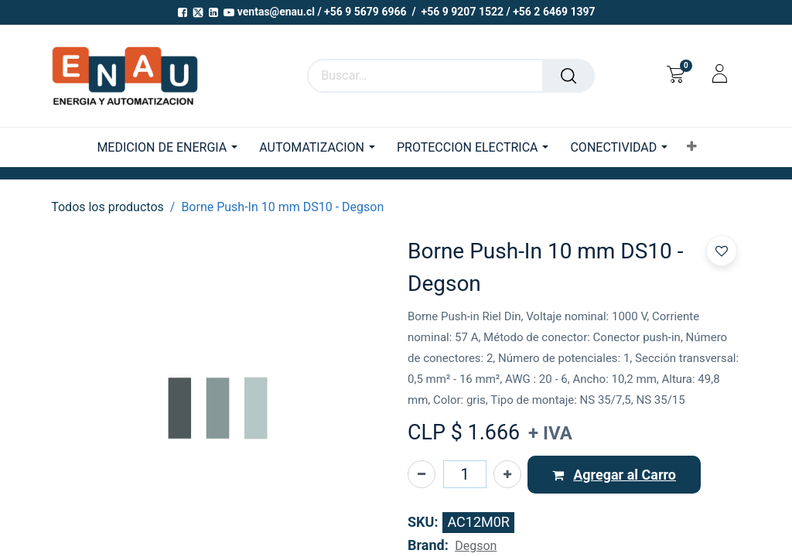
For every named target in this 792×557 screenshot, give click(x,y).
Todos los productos (107, 207)
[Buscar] (568, 75)
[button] (691, 147)
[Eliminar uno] (421, 474)
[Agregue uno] (507, 474)
